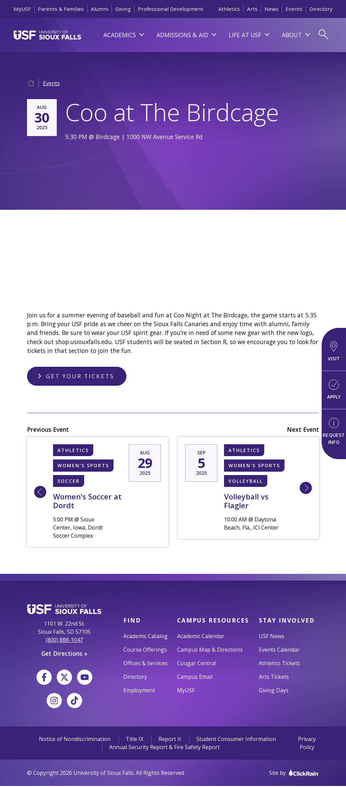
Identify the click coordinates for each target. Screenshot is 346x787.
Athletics (229, 8)
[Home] (31, 82)
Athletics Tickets (279, 664)
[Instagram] (54, 701)
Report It (169, 740)
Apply (334, 390)
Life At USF (245, 35)
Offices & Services (145, 664)
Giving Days (274, 691)
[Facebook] (44, 678)
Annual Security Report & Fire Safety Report (164, 748)
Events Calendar (279, 650)
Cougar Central (196, 664)
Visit (334, 351)
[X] (64, 678)
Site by (294, 774)
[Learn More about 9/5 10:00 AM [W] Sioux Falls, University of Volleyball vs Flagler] (306, 489)
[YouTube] (84, 678)
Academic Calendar (200, 636)
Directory (321, 8)
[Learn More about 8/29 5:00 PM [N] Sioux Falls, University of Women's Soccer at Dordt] (40, 493)
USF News (271, 636)
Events (294, 8)
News (271, 8)
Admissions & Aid (182, 35)
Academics (119, 35)
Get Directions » (64, 654)
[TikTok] (74, 701)
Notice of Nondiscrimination (74, 740)
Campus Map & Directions (210, 650)
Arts (252, 8)
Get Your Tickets (80, 377)
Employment (139, 691)
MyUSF (22, 8)
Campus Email (195, 677)
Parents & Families (61, 8)
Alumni (99, 8)
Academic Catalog (145, 636)
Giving (123, 8)
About (292, 35)
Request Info (334, 431)
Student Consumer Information (236, 740)
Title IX (134, 740)
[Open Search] (323, 34)
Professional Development (170, 8)
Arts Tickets (274, 677)
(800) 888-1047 (64, 641)
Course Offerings (145, 650)
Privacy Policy (307, 744)
